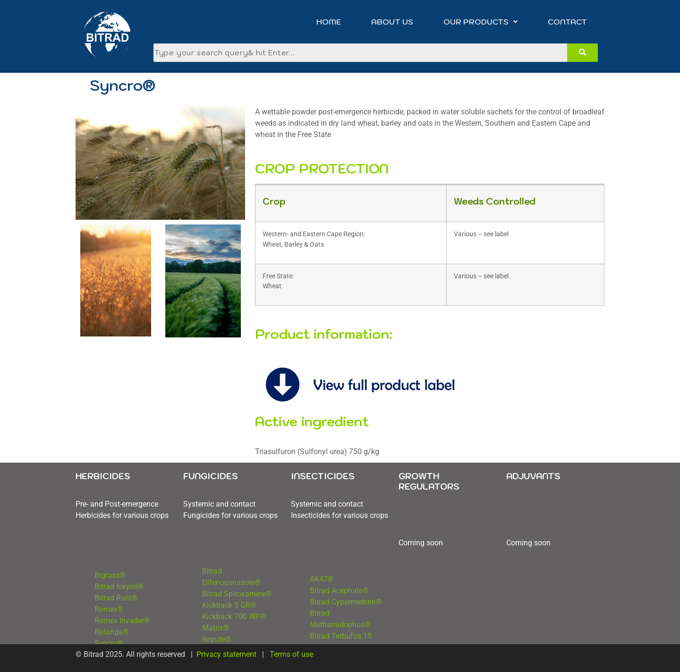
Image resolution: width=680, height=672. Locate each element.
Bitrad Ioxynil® (120, 612)
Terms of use (292, 654)
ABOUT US (392, 21)
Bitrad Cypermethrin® (346, 631)
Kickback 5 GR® (230, 628)
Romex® (109, 635)
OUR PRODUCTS (480, 21)
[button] (480, 21)
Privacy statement (226, 654)
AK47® (322, 608)
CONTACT (567, 21)
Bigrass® (110, 601)
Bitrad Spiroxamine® (237, 616)
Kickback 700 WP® (234, 639)
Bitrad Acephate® (339, 619)
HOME (328, 21)
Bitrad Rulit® (115, 624)
